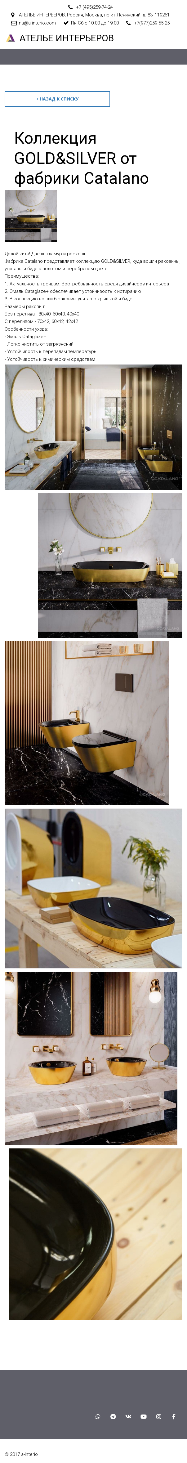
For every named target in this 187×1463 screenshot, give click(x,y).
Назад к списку (57, 99)
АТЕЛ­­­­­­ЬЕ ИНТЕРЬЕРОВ (67, 38)
